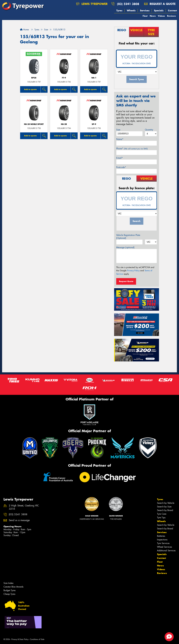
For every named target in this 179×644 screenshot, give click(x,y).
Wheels (131, 10)
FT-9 (64, 78)
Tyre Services (163, 543)
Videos (161, 16)
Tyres (119, 10)
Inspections (162, 539)
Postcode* (121, 167)
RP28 (33, 78)
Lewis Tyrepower (92, 4)
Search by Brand (165, 510)
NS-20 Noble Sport (34, 124)
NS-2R (64, 124)
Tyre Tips (161, 517)
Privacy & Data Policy (19, 639)
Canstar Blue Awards (13, 586)
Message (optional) (125, 247)
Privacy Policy (133, 270)
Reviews (171, 16)
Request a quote (160, 4)
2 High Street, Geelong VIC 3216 (24, 507)
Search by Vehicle (165, 503)
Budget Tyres (9, 590)
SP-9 (94, 124)
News (153, 16)
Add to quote (30, 89)
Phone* (132, 148)
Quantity (149, 129)
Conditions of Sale (37, 639)
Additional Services (166, 550)
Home (24, 29)
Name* (119, 139)
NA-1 (93, 78)
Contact (172, 10)
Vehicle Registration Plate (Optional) (128, 237)
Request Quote (126, 281)
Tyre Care (161, 513)
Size (118, 129)
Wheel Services (164, 546)
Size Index (8, 583)
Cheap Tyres (9, 594)
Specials (158, 10)
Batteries (161, 536)
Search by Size (164, 506)
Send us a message (19, 520)
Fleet (145, 16)
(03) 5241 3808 (128, 4)
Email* (119, 157)
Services (144, 10)
